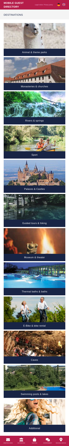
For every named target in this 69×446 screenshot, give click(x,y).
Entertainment (47, 443)
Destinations (21, 443)
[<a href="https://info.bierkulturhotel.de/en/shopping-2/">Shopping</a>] (34, 439)
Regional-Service (61, 443)
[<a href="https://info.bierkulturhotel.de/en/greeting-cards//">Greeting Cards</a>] (8, 439)
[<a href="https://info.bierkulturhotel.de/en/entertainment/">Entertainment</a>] (48, 439)
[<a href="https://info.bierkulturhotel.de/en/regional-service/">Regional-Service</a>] (61, 439)
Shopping (34, 443)
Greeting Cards (8, 443)
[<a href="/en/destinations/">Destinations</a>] (21, 439)
